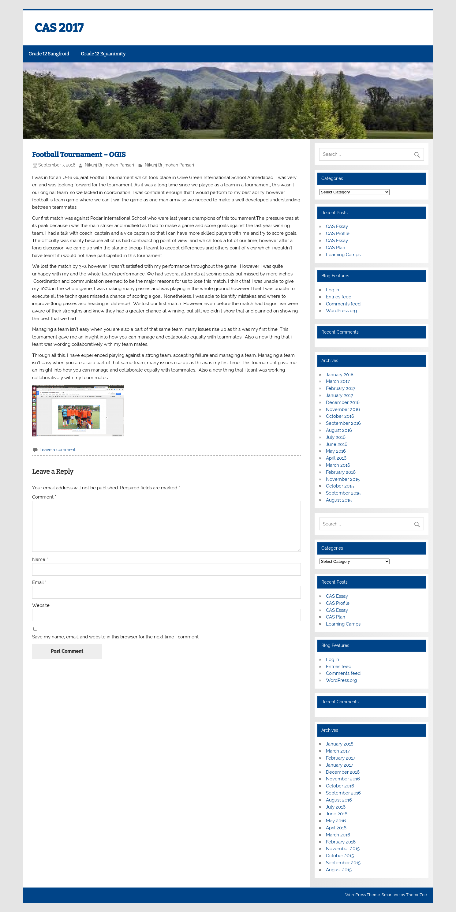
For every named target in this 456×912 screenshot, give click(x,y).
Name (40, 559)
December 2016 (343, 402)
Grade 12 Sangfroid (48, 54)
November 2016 (343, 409)
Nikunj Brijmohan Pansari (109, 165)
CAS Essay (337, 226)
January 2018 (339, 374)
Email (39, 582)
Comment (44, 497)
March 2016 (338, 465)
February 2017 (340, 388)
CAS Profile (337, 233)
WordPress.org (341, 310)
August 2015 (339, 500)
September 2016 (343, 423)
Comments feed (343, 304)
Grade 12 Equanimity (103, 54)
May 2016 (336, 451)
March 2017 (338, 381)
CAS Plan (335, 247)
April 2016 (336, 458)
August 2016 (339, 430)
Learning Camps (343, 254)
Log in (332, 290)
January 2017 (339, 395)
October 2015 (340, 486)
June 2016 (336, 444)
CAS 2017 (59, 28)
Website (41, 605)
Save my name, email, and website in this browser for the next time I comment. (116, 637)
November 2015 (343, 479)
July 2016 (336, 437)
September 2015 (343, 493)
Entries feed (338, 297)
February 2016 (341, 472)
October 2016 (340, 416)
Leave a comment (57, 449)
